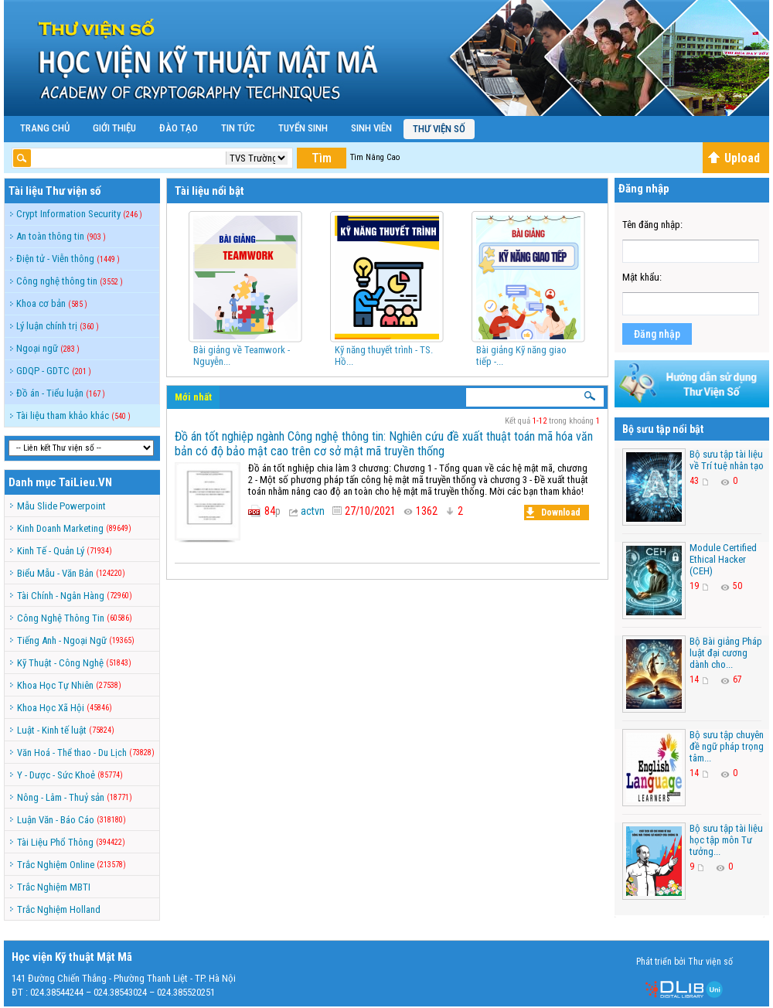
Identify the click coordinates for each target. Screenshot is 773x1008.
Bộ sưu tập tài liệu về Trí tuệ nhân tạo (727, 460)
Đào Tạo (178, 128)
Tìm (322, 158)
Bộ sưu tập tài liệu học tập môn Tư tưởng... (726, 839)
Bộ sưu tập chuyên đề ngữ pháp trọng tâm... (727, 746)
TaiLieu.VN (85, 482)
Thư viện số (439, 129)
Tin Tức (238, 128)
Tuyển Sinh (303, 128)
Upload (733, 158)
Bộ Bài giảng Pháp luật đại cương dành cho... (726, 652)
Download (553, 512)
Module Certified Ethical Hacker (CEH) (723, 559)
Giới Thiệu (114, 128)
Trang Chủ (45, 128)
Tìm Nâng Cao (375, 157)
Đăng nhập (657, 334)
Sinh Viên (371, 128)
